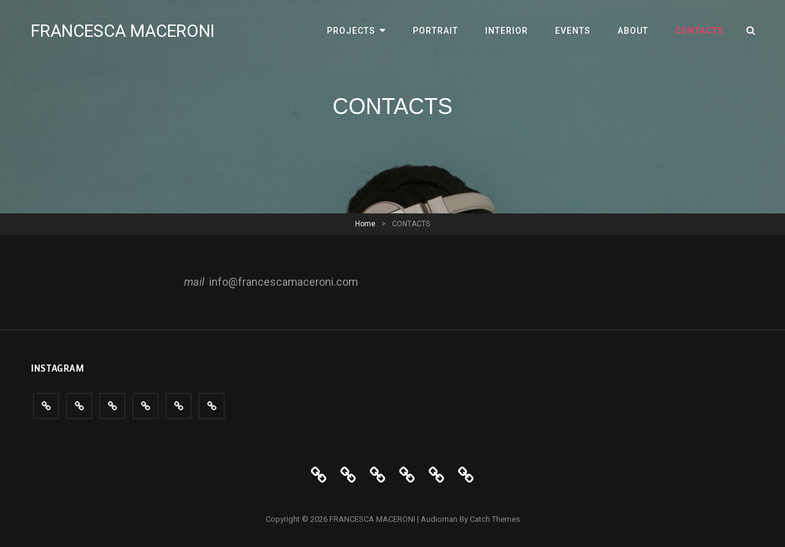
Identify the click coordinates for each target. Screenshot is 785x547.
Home (365, 224)
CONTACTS (699, 31)
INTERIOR (506, 31)
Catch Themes (495, 519)
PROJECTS (351, 31)
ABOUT (633, 31)
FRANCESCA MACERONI (123, 31)
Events (573, 31)
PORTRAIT (435, 31)
